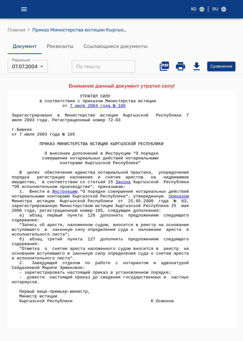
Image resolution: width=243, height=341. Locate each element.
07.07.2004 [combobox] (25, 67)
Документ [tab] (25, 46)
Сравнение (221, 66)
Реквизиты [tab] (60, 46)
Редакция (21, 60)
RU (219, 9)
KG (197, 9)
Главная (16, 30)
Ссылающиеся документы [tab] (115, 46)
